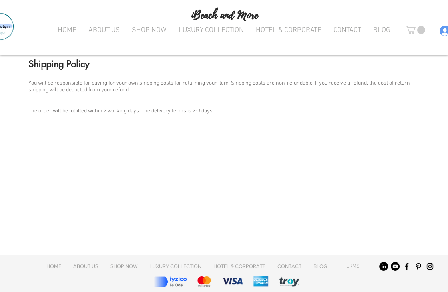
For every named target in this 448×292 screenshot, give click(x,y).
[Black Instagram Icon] (430, 266)
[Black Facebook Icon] (406, 266)
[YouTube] (395, 266)
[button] (415, 30)
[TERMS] (352, 266)
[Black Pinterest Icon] (418, 266)
